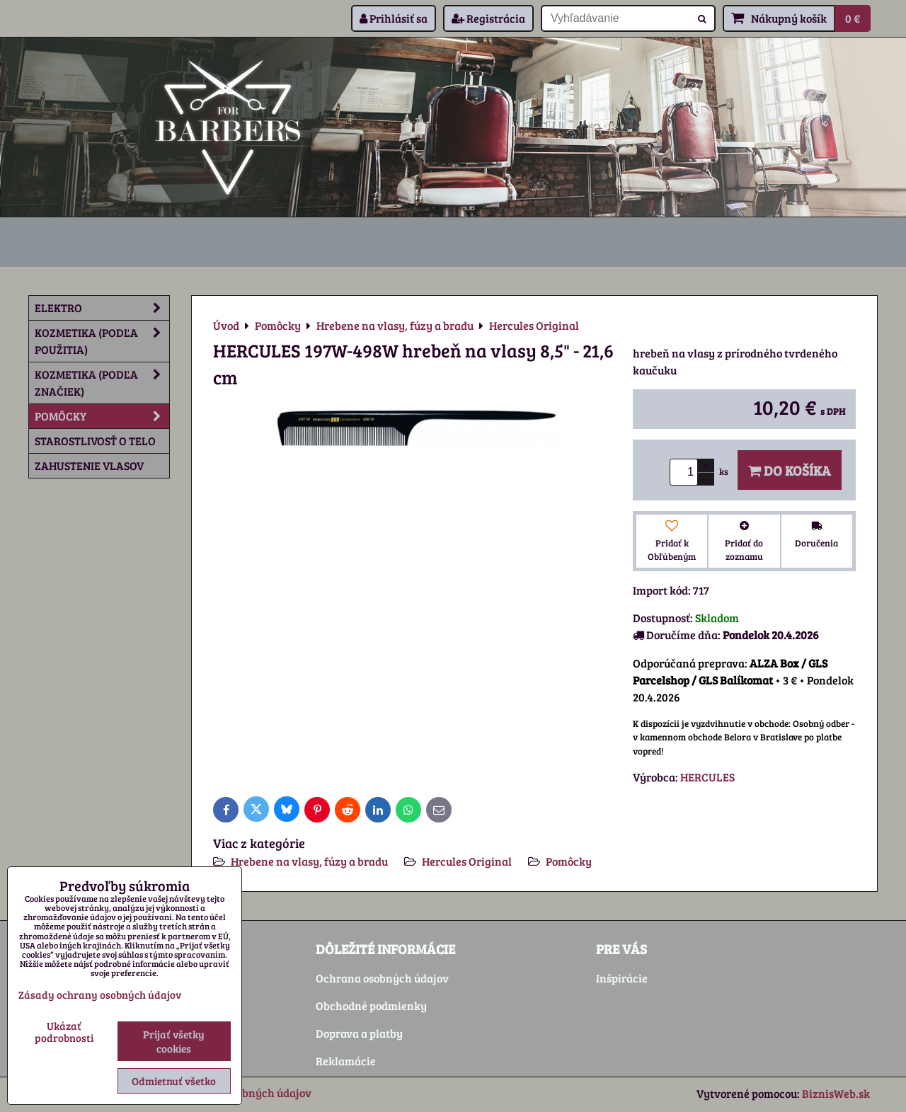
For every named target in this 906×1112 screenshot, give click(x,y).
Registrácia (488, 18)
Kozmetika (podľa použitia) (102, 341)
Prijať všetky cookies (174, 1041)
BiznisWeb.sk (836, 1093)
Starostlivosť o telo (95, 440)
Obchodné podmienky (371, 1005)
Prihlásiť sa (394, 18)
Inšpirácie (622, 977)
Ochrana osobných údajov (382, 977)
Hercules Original (467, 861)
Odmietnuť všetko (174, 1081)
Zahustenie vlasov (89, 465)
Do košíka (789, 470)
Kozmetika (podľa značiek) (102, 382)
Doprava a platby (359, 1033)
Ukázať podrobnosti (64, 1031)
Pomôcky (569, 861)
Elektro (102, 308)
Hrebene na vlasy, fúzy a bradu (309, 861)
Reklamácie (346, 1060)
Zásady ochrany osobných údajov (99, 994)
